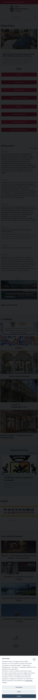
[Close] (34, 659)
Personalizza (19, 687)
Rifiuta (19, 692)
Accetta (19, 696)
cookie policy (29, 680)
